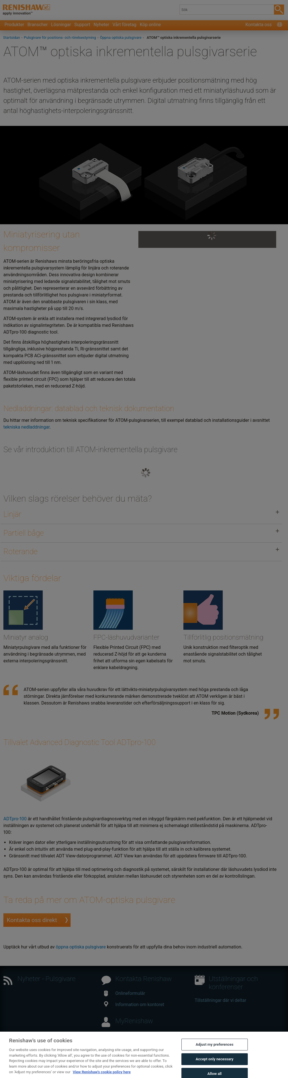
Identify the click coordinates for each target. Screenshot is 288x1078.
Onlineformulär (124, 993)
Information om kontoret (134, 1004)
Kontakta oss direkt (32, 920)
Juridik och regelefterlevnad (60, 1067)
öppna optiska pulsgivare (81, 947)
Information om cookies (169, 1067)
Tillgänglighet (105, 1067)
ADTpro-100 (15, 818)
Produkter (14, 24)
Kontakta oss (259, 24)
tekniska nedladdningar (26, 427)
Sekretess (132, 1067)
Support (82, 24)
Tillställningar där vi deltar (220, 1000)
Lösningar (61, 24)
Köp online (150, 24)
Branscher (38, 24)
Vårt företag (124, 24)
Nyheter (101, 24)
